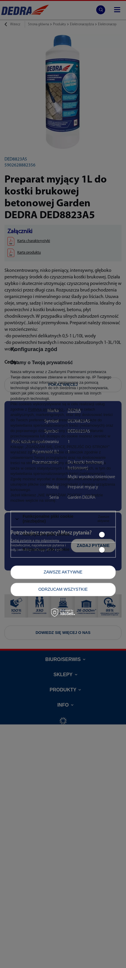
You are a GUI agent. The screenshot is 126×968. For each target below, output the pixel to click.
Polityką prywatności (46, 409)
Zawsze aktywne (62, 572)
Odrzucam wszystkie (63, 589)
